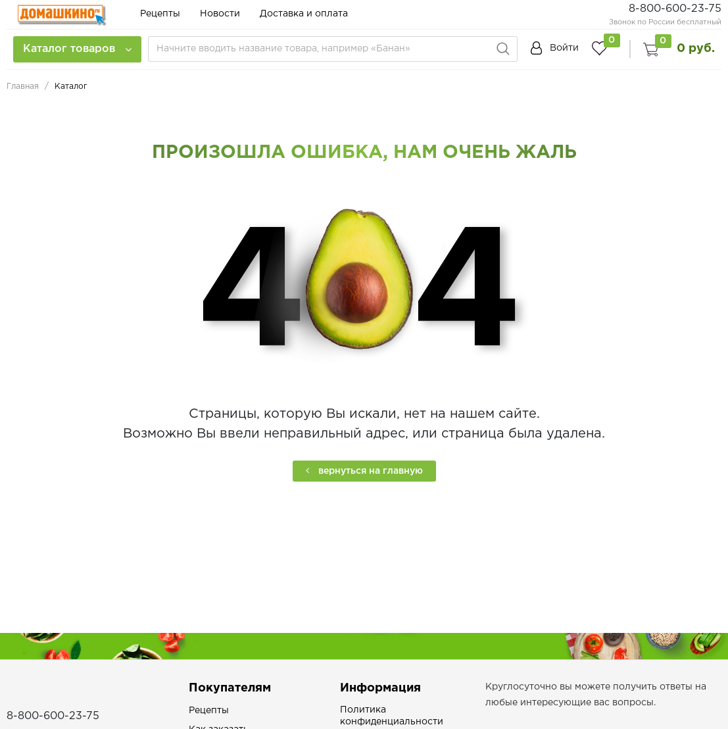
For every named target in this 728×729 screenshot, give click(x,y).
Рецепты (160, 14)
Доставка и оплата (304, 14)
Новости (220, 14)
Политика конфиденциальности (391, 716)
